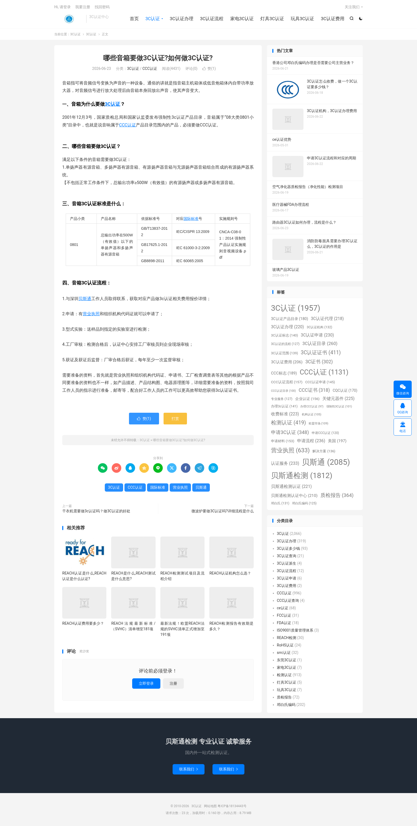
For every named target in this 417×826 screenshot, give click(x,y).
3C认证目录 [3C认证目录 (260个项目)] (319, 343)
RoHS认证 (285, 645)
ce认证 (282, 608)
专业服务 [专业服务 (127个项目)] (281, 399)
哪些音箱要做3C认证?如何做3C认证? (157, 58)
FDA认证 (284, 623)
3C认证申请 (286, 578)
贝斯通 (84, 298)
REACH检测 (286, 638)
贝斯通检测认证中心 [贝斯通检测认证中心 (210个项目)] (294, 495)
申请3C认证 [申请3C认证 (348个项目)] (290, 432)
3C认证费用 (332, 18)
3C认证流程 (212, 18)
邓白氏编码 (286, 704)
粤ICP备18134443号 (232, 806)
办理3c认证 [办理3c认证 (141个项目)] (284, 406)
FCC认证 (284, 615)
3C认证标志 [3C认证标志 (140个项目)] (284, 335)
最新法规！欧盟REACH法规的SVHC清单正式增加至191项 (182, 629)
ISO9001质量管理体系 (295, 630)
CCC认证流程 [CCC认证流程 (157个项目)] (286, 382)
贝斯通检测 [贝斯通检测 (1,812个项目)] (301, 475)
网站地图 (210, 806)
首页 (134, 18)
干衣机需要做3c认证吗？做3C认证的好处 (96, 511)
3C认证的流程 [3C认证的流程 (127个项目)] (285, 344)
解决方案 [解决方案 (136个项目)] (323, 451)
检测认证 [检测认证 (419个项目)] (288, 423)
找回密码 (102, 7)
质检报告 (284, 697)
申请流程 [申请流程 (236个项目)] (311, 440)
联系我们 (188, 769)
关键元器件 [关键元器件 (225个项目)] (338, 398)
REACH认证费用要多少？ (83, 623)
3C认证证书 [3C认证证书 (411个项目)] (321, 353)
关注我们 (352, 7)
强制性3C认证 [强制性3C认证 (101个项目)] (339, 406)
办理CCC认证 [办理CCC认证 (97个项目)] (311, 406)
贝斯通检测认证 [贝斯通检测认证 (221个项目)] (291, 486)
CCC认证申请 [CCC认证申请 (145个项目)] (320, 382)
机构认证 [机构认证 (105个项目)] (311, 414)
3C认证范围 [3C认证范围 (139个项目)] (284, 353)
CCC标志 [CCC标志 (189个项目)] (284, 373)
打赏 (175, 418)
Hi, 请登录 (62, 7)
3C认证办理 (181, 18)
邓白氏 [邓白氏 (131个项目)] (280, 503)
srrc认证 (284, 652)
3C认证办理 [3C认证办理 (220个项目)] (287, 327)
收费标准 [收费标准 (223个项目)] (285, 413)
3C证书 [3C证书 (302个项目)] (319, 361)
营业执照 (91, 313)
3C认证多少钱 (288, 548)
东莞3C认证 (286, 660)
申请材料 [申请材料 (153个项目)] (282, 441)
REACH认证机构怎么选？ (230, 573)
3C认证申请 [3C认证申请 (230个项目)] (317, 335)
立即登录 (146, 683)
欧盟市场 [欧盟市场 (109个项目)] (318, 423)
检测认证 (284, 675)
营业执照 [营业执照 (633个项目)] (290, 450)
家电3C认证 (242, 18)
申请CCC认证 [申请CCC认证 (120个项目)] (325, 433)
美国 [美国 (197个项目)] (337, 440)
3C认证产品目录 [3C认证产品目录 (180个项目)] (289, 319)
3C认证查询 (286, 556)
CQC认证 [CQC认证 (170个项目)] (345, 390)
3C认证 (69, 19)
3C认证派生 (286, 563)
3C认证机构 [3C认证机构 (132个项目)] (319, 327)
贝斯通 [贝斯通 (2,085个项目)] (326, 462)
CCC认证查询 (288, 600)
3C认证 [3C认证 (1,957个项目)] (295, 308)
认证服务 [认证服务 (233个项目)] (285, 463)
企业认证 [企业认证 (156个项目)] (307, 399)
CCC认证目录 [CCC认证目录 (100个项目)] (283, 391)
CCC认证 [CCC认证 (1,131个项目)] (324, 372)
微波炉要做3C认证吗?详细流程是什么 (222, 511)
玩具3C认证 (302, 18)
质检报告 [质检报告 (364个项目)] (337, 495)
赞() (209, 68)
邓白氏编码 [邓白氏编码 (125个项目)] (304, 503)
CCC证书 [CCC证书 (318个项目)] (314, 390)
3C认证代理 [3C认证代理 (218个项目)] (327, 318)
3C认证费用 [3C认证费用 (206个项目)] (287, 362)
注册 (173, 683)
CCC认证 (149, 68)
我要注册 (82, 7)
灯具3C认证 (272, 18)
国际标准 (191, 218)
